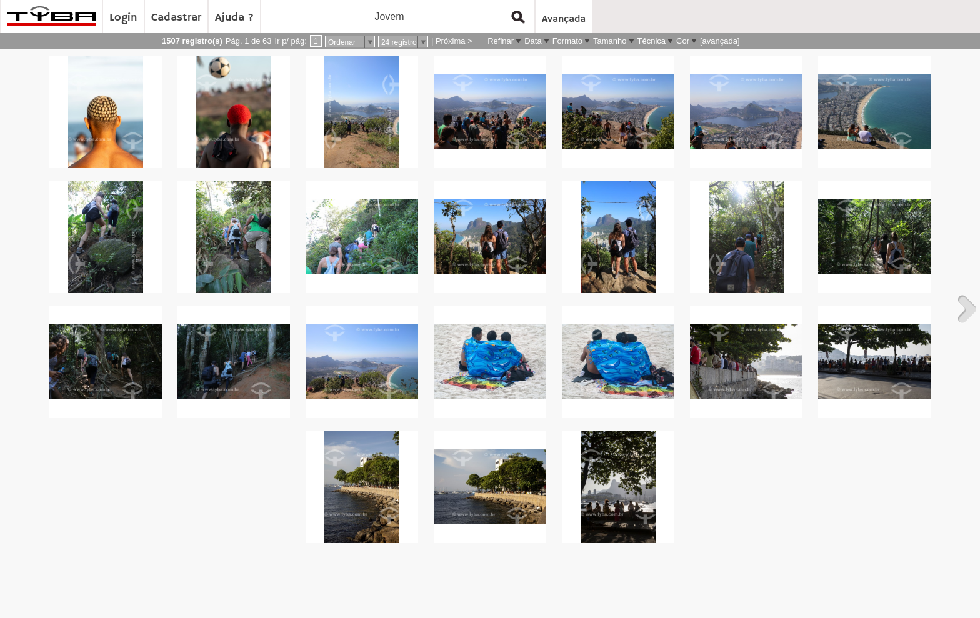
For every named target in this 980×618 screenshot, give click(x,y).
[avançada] (720, 41)
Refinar (501, 41)
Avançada (564, 19)
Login (123, 17)
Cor (682, 41)
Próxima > (454, 41)
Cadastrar (176, 17)
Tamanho (609, 41)
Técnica (652, 41)
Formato (567, 41)
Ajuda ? (234, 17)
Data (532, 41)
